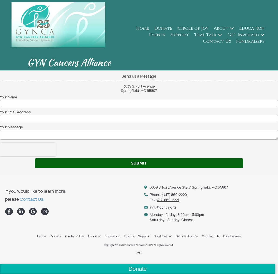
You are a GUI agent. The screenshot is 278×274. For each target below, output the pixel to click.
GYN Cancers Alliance (69, 62)
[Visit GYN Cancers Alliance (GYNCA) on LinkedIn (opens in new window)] (21, 211)
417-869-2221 (168, 199)
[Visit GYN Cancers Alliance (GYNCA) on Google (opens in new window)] (33, 211)
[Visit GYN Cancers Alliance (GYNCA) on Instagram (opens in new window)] (45, 211)
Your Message (11, 127)
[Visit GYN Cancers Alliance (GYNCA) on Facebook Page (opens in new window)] (9, 211)
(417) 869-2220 (174, 194)
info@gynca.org (163, 207)
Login (139, 252)
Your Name (8, 97)
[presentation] (28, 149)
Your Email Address (15, 112)
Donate (138, 269)
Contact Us (31, 199)
